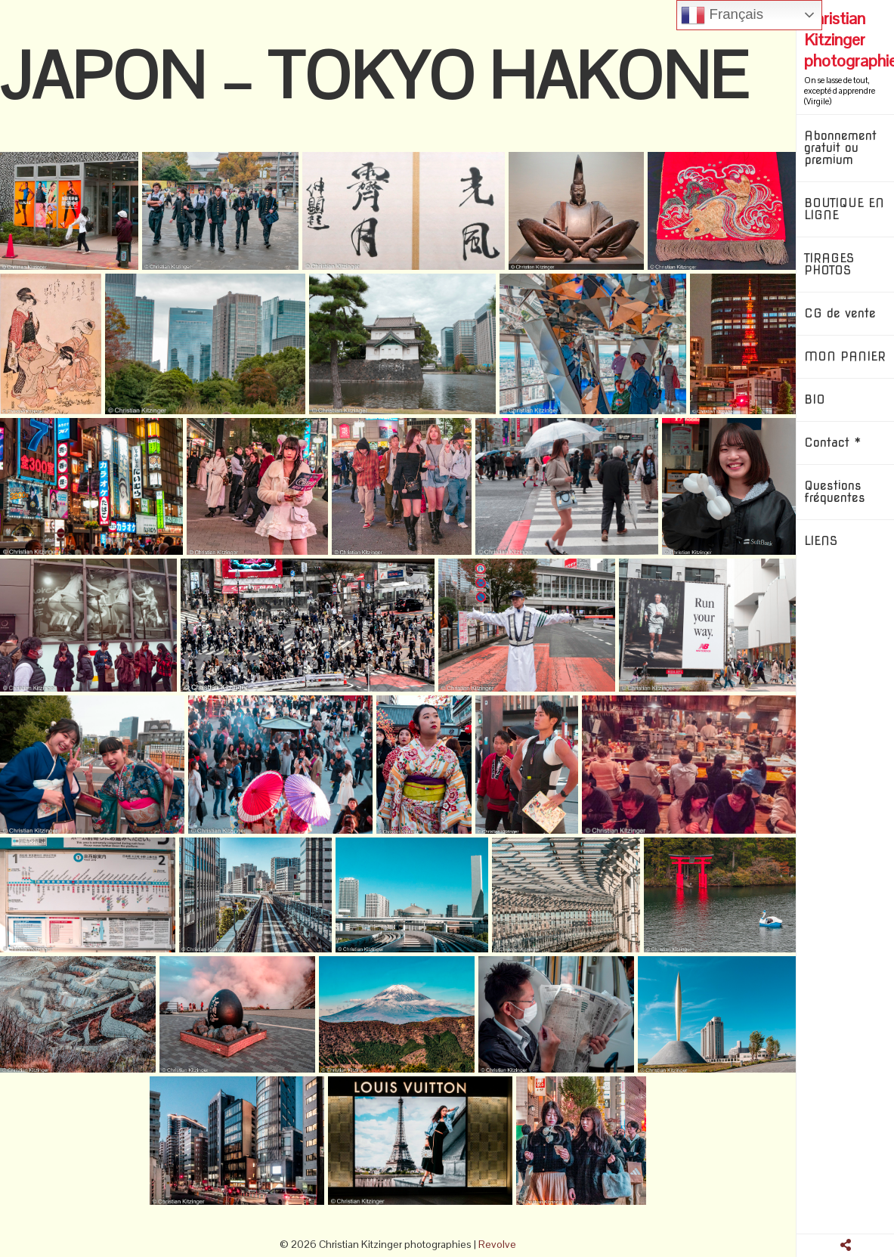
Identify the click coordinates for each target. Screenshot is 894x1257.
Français (722, 15)
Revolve (497, 1244)
